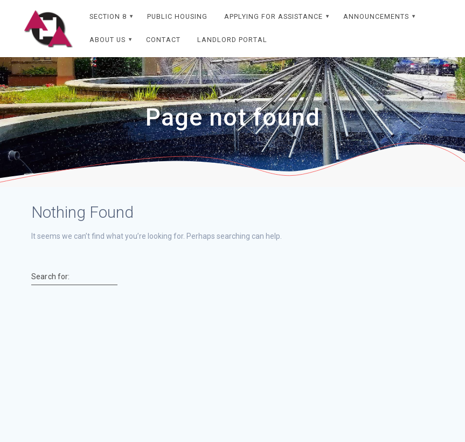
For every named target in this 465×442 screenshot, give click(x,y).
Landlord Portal (232, 40)
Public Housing (177, 16)
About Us (107, 40)
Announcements (376, 16)
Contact (163, 40)
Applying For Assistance (273, 16)
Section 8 (108, 16)
